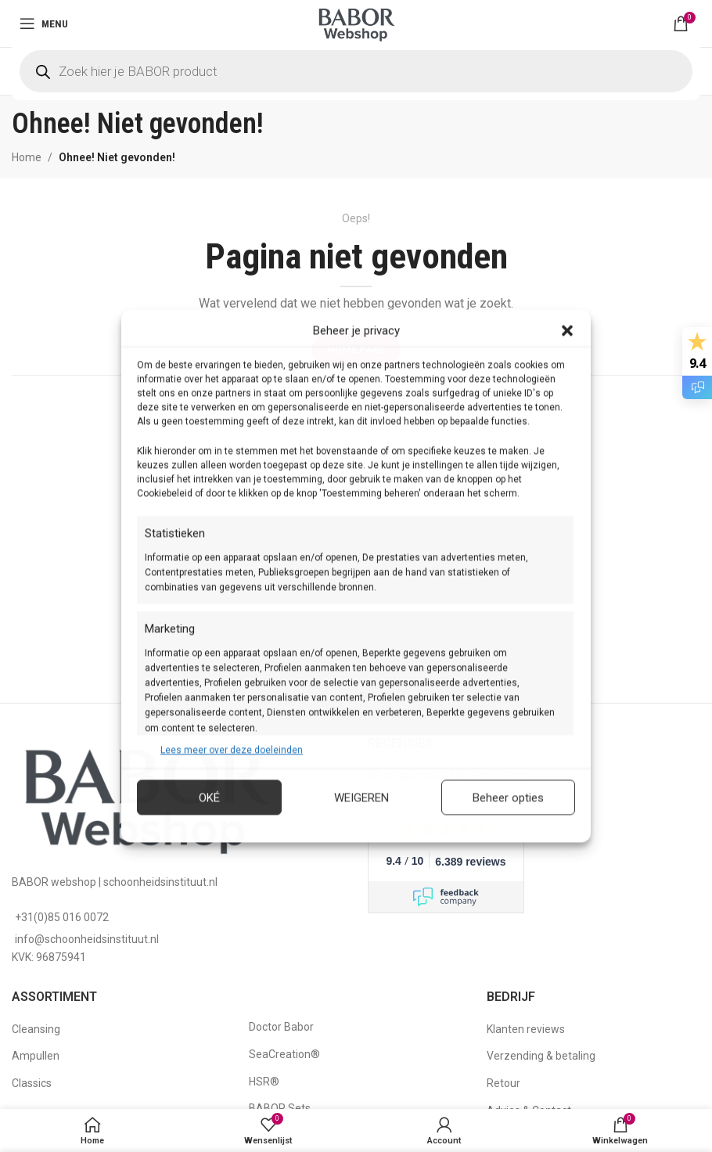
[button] (567, 330)
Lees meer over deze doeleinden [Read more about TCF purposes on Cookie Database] (231, 749)
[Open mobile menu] (44, 23)
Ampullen (35, 1055)
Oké (209, 797)
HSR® (264, 1081)
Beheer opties (508, 797)
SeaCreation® (284, 1054)
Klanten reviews (526, 1029)
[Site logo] (356, 22)
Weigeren (361, 797)
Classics (32, 1083)
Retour (503, 1083)
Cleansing (36, 1029)
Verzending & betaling (541, 1055)
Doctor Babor (281, 1027)
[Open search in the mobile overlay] (356, 71)
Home (26, 157)
